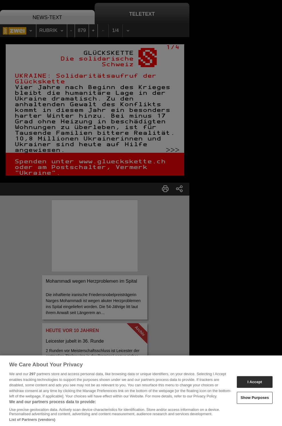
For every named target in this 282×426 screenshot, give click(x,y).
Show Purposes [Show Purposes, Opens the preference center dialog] (255, 399)
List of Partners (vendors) (32, 421)
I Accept (254, 383)
